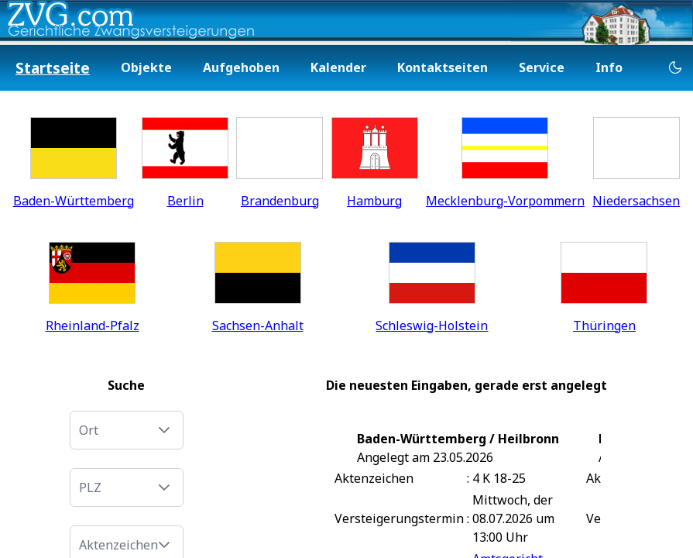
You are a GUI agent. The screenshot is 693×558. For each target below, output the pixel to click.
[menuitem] (52, 68)
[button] (164, 430)
